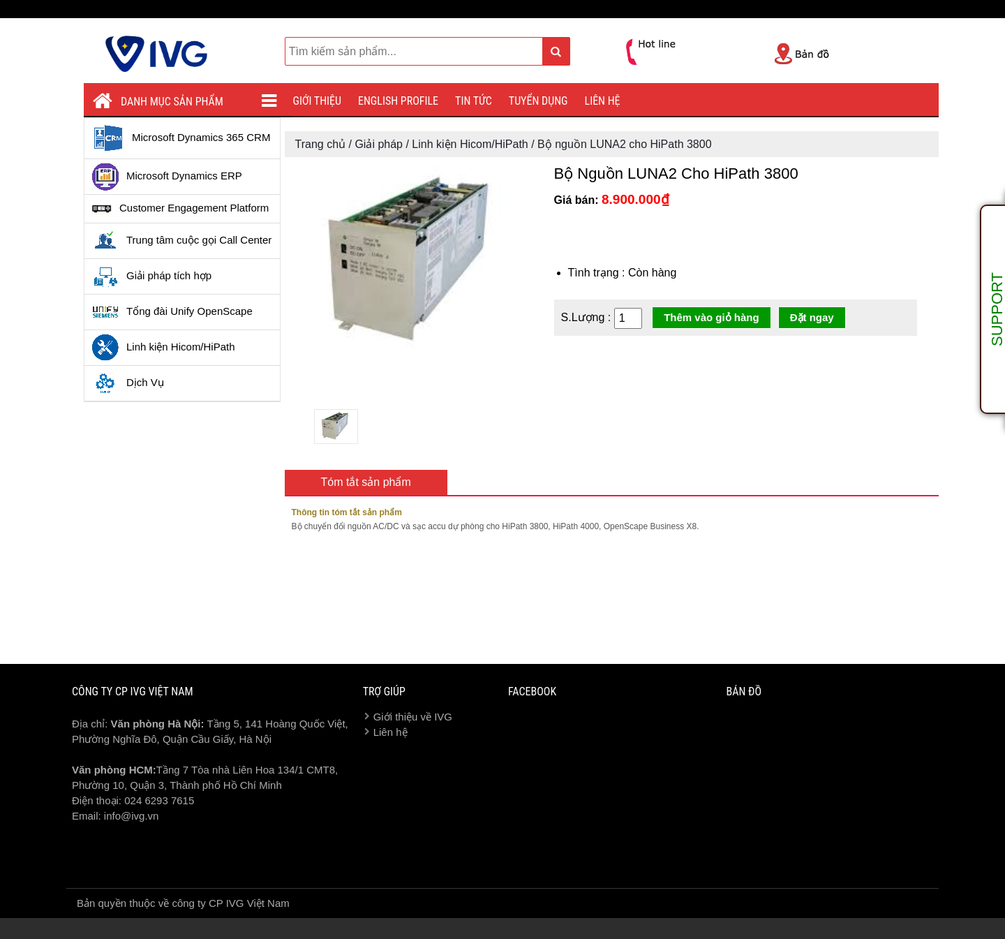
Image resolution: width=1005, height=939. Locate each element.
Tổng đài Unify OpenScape (172, 312)
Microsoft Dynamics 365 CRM (180, 138)
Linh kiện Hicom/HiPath (163, 348)
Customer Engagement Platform (180, 208)
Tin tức (473, 101)
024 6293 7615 (159, 800)
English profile (398, 101)
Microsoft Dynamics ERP (166, 177)
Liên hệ (602, 101)
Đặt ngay (812, 317)
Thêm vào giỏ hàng (711, 317)
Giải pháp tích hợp (151, 276)
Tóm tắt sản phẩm (366, 482)
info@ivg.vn (131, 816)
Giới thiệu (317, 101)
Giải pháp (379, 144)
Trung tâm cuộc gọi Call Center (181, 241)
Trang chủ (320, 144)
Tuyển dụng (538, 101)
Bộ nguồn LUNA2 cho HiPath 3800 (624, 144)
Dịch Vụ (127, 383)
